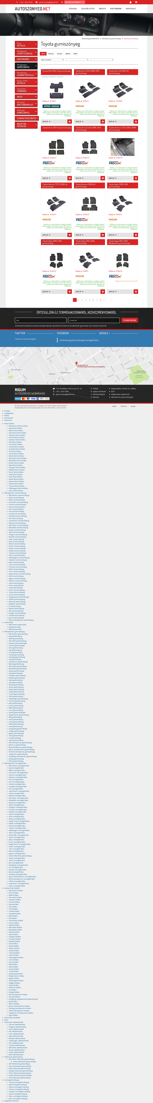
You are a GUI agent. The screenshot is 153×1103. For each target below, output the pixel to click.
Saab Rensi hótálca (16, 474)
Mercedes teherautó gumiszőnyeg (22, 1059)
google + (133, 406)
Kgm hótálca (13, 1015)
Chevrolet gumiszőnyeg (17, 641)
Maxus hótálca (14, 1004)
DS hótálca (12, 990)
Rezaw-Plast (26, 81)
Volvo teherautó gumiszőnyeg (20, 1073)
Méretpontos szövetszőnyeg (15, 493)
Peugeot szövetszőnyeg (18, 534)
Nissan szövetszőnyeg (17, 530)
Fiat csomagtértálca (16, 779)
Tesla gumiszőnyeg (16, 735)
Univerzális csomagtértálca (19, 835)
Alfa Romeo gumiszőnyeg (18, 634)
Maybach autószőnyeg (17, 604)
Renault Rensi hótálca (17, 470)
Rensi (26, 44)
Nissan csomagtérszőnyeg (19, 1087)
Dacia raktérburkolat (16, 1029)
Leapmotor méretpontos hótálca (21, 1013)
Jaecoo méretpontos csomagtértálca (22, 876)
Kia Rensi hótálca (15, 451)
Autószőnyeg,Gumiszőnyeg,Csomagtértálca (79, 340)
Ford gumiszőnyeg (16, 652)
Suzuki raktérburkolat (16, 1052)
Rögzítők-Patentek (11, 1101)
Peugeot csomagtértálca (18, 807)
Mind (43, 54)
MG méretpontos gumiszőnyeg (20, 742)
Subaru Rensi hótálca (16, 481)
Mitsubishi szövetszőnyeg (18, 527)
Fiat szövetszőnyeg (16, 509)
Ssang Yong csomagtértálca (19, 821)
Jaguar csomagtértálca (17, 853)
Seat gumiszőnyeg (15, 682)
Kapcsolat (131, 8)
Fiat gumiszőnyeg (15, 650)
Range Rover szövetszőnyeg (19, 574)
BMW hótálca (13, 895)
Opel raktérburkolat (16, 1036)
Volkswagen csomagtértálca (19, 830)
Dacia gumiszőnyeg (16, 648)
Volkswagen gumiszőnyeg (18, 699)
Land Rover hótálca (16, 920)
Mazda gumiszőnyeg (16, 664)
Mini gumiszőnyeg (15, 717)
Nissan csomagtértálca (17, 803)
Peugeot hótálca (15, 937)
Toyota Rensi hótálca (16, 486)
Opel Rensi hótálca (16, 465)
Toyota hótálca (14, 953)
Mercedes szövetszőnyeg (18, 525)
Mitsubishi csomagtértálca (18, 800)
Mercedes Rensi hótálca (18, 458)
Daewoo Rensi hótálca (17, 440)
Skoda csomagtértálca (17, 819)
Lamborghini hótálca (16, 980)
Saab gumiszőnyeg (16, 680)
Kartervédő (8, 622)
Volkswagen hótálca (16, 957)
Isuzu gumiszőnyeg (16, 719)
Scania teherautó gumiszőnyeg (20, 856)
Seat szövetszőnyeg (16, 541)
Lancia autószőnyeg (16, 583)
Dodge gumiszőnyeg (16, 731)
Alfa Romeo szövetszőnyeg (19, 495)
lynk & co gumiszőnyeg (17, 745)
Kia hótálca (13, 918)
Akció (6, 1020)
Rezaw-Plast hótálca (12, 888)
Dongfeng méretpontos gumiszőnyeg (23, 756)
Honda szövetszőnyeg (17, 514)
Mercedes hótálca (15, 927)
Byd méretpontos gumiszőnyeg (20, 747)
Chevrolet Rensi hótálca (17, 433)
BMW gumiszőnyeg (16, 638)
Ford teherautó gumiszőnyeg (19, 1078)
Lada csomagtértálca (16, 793)
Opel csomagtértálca (16, 805)
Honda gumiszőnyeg (16, 655)
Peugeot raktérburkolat (17, 1027)
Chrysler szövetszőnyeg (18, 560)
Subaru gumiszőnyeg (16, 689)
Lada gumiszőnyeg (16, 726)
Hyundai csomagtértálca (18, 786)
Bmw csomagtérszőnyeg (18, 1098)
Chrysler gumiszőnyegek (18, 643)
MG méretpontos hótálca (18, 994)
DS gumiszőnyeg (15, 738)
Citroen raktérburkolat (17, 1024)
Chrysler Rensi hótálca (17, 435)
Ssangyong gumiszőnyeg (18, 729)
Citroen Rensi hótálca (16, 437)
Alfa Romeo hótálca (16, 890)
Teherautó (26, 103)
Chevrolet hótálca (15, 897)
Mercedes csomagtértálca (18, 798)
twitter (114, 406)
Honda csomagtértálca (17, 784)
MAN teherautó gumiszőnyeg (20, 1068)
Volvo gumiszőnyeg (16, 696)
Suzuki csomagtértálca (17, 826)
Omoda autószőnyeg (16, 615)
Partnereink (116, 8)
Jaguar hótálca (14, 978)
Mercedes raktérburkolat (18, 1047)
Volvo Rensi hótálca (16, 491)
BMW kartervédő (15, 629)
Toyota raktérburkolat (17, 1045)
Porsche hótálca (15, 939)
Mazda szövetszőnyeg (17, 523)
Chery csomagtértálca (17, 886)
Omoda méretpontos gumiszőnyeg (22, 752)
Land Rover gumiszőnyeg (18, 662)
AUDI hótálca (13, 893)
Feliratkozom (130, 320)
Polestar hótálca (15, 987)
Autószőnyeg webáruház (90, 38)
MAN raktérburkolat (16, 1054)
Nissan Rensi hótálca (16, 463)
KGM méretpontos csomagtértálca (22, 879)
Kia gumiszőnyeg (15, 659)
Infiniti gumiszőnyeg (16, 724)
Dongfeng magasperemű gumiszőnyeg (23, 999)
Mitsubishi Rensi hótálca (17, 460)
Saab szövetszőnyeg (16, 539)
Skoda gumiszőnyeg (16, 685)
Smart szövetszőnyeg (17, 546)
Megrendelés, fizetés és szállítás (123, 388)
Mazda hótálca (14, 925)
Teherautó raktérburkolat (13, 1022)
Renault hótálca (14, 941)
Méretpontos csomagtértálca (15, 763)
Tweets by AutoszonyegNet (25, 339)
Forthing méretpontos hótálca (20, 1008)
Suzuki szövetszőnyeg (17, 551)
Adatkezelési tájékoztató (120, 394)
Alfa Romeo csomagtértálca (19, 766)
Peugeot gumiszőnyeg (17, 675)
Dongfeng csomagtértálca (18, 865)
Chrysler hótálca (15, 900)
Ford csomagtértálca (16, 782)
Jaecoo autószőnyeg (16, 618)
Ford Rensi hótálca (15, 444)
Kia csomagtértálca (16, 789)
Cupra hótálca (14, 985)
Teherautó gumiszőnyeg (13, 1057)
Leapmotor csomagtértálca (19, 883)
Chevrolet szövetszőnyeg (18, 502)
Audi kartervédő (15, 627)
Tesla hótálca (14, 971)
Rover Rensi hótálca (16, 472)
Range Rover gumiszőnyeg (19, 715)
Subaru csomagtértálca (17, 823)
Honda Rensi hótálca (16, 447)
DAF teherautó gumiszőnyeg (19, 1064)
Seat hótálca (13, 943)
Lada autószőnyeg (15, 588)
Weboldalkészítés (21, 408)
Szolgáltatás (88, 8)
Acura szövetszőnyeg (17, 590)
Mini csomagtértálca (16, 851)
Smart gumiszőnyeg (16, 687)
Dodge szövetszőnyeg (17, 613)
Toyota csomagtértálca (17, 828)
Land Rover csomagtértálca (19, 791)
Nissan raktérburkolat (17, 1050)
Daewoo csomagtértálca (18, 777)
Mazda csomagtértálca (17, 796)
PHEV (75, 54)
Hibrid (67, 54)
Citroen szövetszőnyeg (17, 504)
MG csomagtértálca (16, 863)
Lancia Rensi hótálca (16, 454)
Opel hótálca (13, 934)
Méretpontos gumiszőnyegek (122, 397)
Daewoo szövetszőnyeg (18, 581)
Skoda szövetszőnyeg (17, 544)
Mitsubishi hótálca (15, 930)
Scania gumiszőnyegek (17, 712)
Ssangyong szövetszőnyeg (19, 597)
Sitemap (95, 397)
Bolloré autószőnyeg (16, 608)
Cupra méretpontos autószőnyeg (21, 620)
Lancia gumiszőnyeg (16, 722)
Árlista (102, 8)
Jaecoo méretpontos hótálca (19, 1006)
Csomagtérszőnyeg (11, 1080)
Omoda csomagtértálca (17, 870)
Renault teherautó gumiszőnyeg (21, 1071)
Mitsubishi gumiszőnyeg (18, 668)
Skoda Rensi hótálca (16, 479)
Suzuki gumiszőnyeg (16, 692)
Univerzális (26, 89)
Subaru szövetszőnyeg (17, 548)
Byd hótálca (13, 1001)
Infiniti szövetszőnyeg (17, 599)
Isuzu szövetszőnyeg (17, 595)
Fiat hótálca (13, 907)
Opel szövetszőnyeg (16, 532)
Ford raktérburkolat (16, 1043)
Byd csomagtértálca (16, 872)
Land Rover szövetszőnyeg (19, 521)
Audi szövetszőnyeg (16, 497)
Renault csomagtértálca (17, 812)
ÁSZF (113, 391)
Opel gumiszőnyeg (16, 673)
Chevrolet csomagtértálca (18, 772)
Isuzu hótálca (13, 962)
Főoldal (73, 8)
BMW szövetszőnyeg (17, 500)
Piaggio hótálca (14, 983)
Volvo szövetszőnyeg (17, 555)
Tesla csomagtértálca (17, 860)
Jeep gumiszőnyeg (15, 703)
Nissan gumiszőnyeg (16, 671)
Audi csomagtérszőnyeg (18, 1084)
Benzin (51, 54)
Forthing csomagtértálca (18, 874)
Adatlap (46, 122)
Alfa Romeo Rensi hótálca (18, 426)
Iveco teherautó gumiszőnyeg (20, 1066)
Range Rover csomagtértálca (19, 844)
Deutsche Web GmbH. (48, 408)
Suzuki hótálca (14, 950)
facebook (124, 406)
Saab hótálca (13, 967)
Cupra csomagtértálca (17, 858)
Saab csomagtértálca (16, 814)
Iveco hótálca (14, 960)
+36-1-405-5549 (60, 391)
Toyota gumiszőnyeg (16, 694)
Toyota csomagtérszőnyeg (19, 1082)
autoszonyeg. (32, 8)
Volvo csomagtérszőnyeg (18, 1096)
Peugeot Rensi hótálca (17, 467)
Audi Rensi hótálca (15, 428)
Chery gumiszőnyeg (16, 761)
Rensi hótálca (9, 423)
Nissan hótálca (14, 932)
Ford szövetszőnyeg (16, 511)
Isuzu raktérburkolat (16, 1034)
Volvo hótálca (14, 955)
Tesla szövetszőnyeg (17, 592)
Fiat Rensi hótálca (15, 442)
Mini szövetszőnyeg (16, 576)
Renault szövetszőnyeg (17, 537)
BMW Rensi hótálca (16, 430)
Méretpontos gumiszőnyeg (111, 38)
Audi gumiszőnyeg (15, 636)
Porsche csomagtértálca (18, 809)
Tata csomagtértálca (16, 849)
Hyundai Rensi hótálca (17, 449)
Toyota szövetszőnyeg (17, 553)
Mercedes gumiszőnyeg (18, 666)
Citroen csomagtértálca (17, 775)
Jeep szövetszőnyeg (16, 562)
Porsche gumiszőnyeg (17, 701)
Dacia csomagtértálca (17, 837)
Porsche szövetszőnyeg (18, 567)
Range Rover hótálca (16, 976)
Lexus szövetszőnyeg (17, 564)
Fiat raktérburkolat (15, 1031)
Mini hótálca (13, 964)
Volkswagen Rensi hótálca (18, 488)
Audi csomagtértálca (16, 768)
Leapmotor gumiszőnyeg (18, 754)
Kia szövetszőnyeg (16, 518)
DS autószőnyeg (15, 606)
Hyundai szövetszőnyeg (18, 516)
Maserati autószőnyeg (17, 601)
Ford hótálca (13, 909)
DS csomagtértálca (16, 867)
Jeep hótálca (13, 916)
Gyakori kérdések (99, 391)
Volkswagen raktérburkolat (19, 1041)
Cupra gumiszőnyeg (16, 740)
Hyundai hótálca (14, 913)
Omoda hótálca (14, 997)
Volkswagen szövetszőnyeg (19, 558)
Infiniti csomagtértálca (17, 881)
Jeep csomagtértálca (16, 839)
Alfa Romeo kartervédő (17, 625)
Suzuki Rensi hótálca (16, 484)
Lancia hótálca (14, 969)
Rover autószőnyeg (16, 585)
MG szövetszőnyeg (16, 611)
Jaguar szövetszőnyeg (17, 578)
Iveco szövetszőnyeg (17, 571)
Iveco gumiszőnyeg (16, 710)
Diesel (59, 54)
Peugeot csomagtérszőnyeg (19, 1091)
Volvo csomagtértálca (17, 833)
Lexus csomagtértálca (17, 842)
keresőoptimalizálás (34, 408)
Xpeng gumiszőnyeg (16, 759)
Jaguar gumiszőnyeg (16, 733)
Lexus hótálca (14, 923)
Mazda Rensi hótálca (16, 456)
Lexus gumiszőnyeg (16, 705)
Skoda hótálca (14, 946)
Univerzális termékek (12, 1017)
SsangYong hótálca (16, 974)
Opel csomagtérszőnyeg (18, 1094)
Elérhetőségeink (98, 394)
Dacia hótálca (13, 904)
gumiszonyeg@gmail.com (64, 394)
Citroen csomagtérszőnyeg (19, 1089)
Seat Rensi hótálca (15, 477)
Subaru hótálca (14, 948)
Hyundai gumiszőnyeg (17, 657)
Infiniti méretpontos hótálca (19, 1011)
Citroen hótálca (14, 902)
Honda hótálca (14, 911)
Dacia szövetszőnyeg (17, 507)
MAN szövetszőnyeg (16, 569)
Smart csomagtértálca (17, 846)
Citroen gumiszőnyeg (16, 645)
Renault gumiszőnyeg (17, 678)
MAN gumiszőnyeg (16, 708)
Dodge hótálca (14, 992)
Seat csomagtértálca (16, 816)
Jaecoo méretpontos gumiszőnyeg (21, 749)
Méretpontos (26, 52)
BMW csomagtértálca (17, 770)
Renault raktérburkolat (17, 1038)
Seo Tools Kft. (61, 408)
